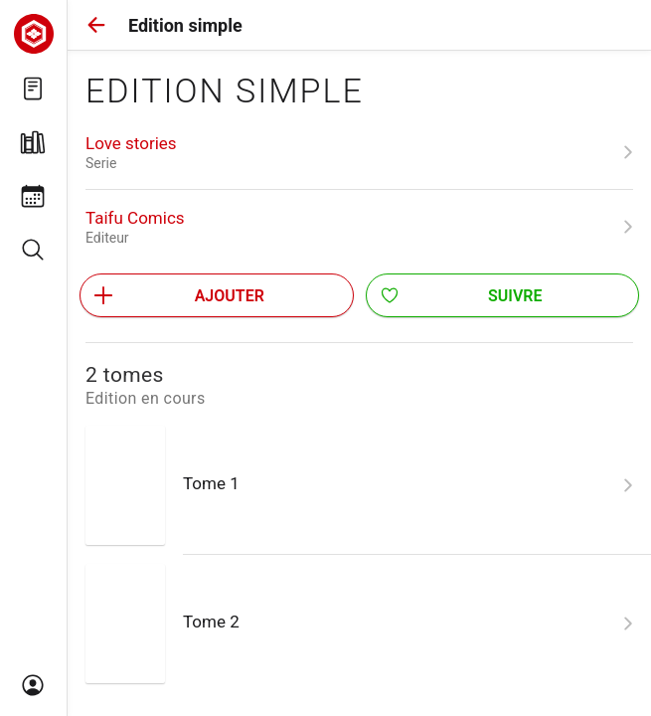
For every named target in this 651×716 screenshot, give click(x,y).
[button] (96, 25)
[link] (359, 152)
